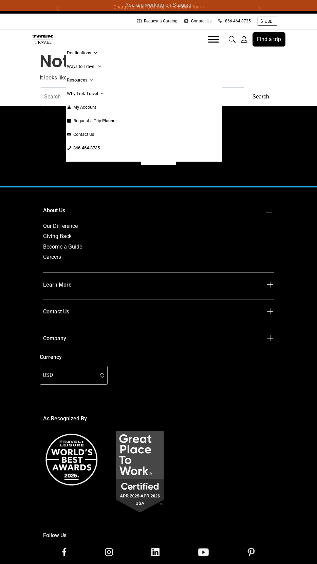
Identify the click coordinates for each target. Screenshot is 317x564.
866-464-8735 (234, 21)
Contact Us (197, 21)
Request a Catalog (157, 21)
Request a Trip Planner (95, 120)
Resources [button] (80, 80)
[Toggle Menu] (213, 39)
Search (261, 96)
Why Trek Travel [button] (86, 94)
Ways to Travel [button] (84, 66)
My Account (84, 107)
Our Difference (60, 226)
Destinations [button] (82, 53)
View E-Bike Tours (185, 7)
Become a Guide (62, 246)
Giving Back (57, 236)
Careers (52, 257)
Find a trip (269, 39)
